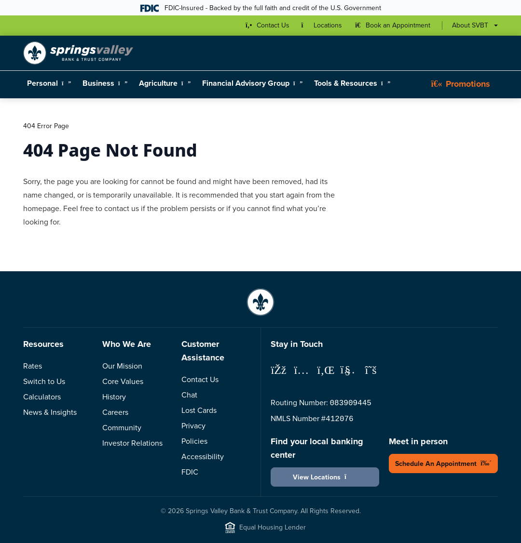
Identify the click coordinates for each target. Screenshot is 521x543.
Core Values (122, 381)
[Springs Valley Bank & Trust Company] (78, 53)
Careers (115, 412)
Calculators (42, 396)
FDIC (189, 471)
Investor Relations (132, 443)
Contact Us (200, 379)
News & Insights (50, 412)
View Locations (325, 477)
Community (121, 427)
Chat (189, 394)
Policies (194, 441)
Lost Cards (199, 410)
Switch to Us (44, 381)
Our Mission (122, 365)
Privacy (193, 425)
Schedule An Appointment (443, 464)
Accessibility (202, 456)
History (114, 396)
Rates (32, 365)
